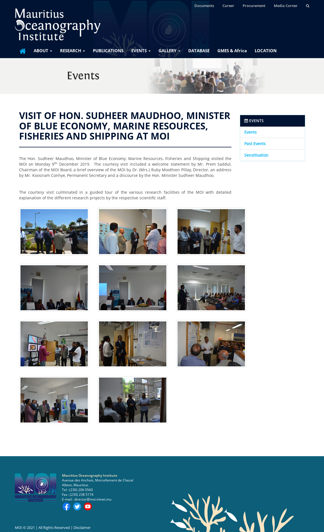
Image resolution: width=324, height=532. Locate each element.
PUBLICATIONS (108, 50)
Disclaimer (82, 527)
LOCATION (266, 50)
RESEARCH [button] (72, 50)
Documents (204, 5)
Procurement (254, 5)
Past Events (255, 143)
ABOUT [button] (43, 50)
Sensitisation (256, 155)
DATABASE (199, 50)
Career (228, 5)
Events (250, 132)
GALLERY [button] (169, 50)
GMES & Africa (232, 50)
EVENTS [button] (141, 50)
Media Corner (286, 5)
